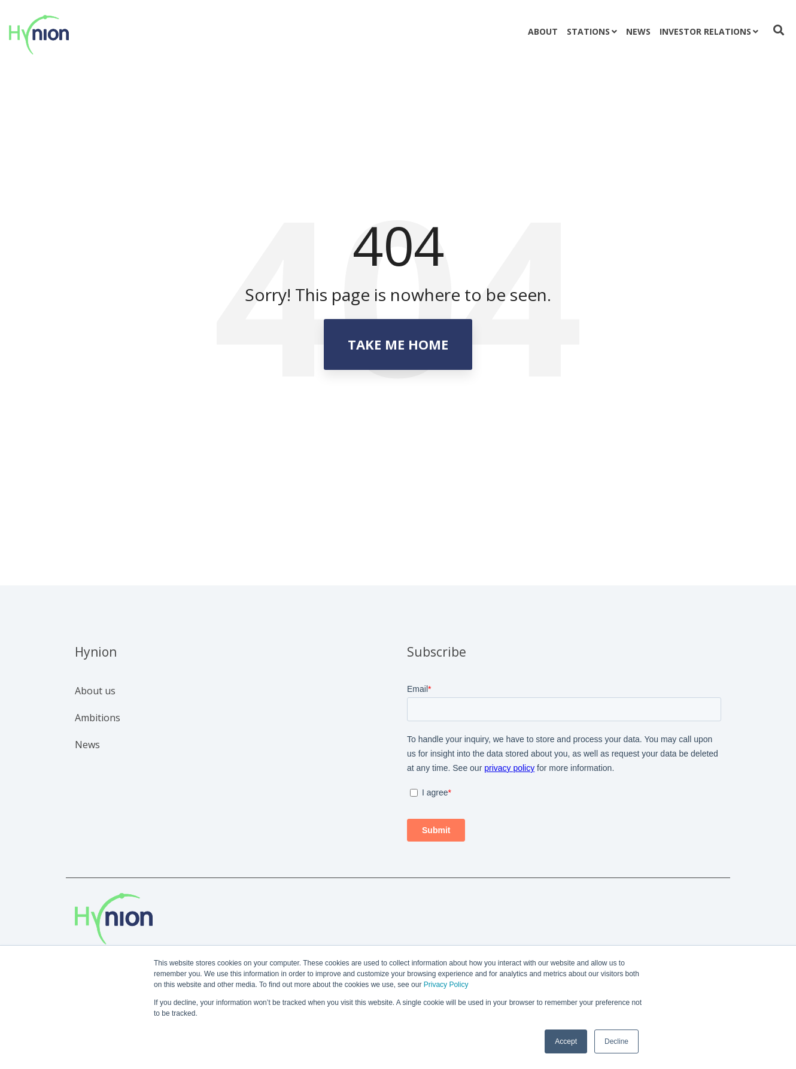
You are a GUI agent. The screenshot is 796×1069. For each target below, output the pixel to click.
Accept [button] (566, 1041)
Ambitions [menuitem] (97, 717)
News (638, 31)
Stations (588, 31)
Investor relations (705, 31)
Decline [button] (616, 1041)
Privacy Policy (446, 984)
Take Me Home (398, 344)
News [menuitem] (87, 744)
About (543, 31)
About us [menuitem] (95, 690)
